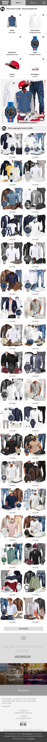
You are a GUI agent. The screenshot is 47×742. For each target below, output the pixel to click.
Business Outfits (21, 701)
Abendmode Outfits (8, 701)
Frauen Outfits (6, 703)
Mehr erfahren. (27, 734)
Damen (33, 3)
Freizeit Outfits (17, 699)
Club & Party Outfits (29, 699)
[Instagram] (22, 725)
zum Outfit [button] (12, 157)
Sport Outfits (32, 701)
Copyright (23, 716)
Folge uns (23, 722)
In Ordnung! (31, 739)
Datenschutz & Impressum (23, 713)
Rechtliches (23, 711)
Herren (18, 3)
